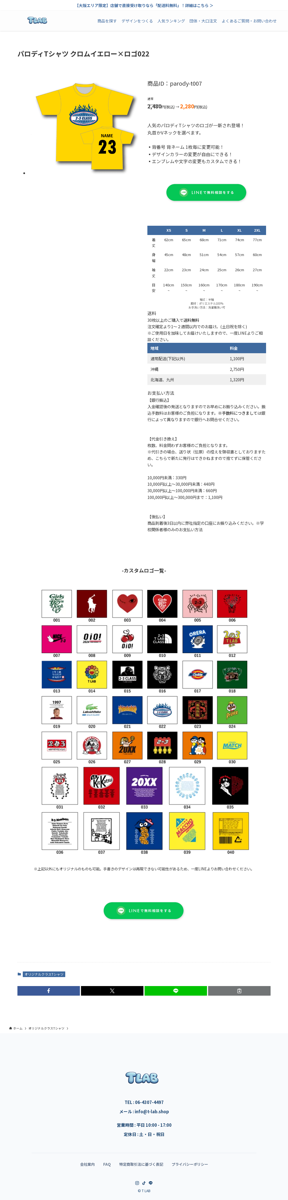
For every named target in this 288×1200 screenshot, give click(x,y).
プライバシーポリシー (190, 1164)
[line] (150, 1183)
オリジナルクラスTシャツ (44, 974)
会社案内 (87, 1164)
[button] (48, 991)
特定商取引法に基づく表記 (141, 1164)
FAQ (107, 1164)
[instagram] (137, 1183)
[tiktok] (144, 1183)
